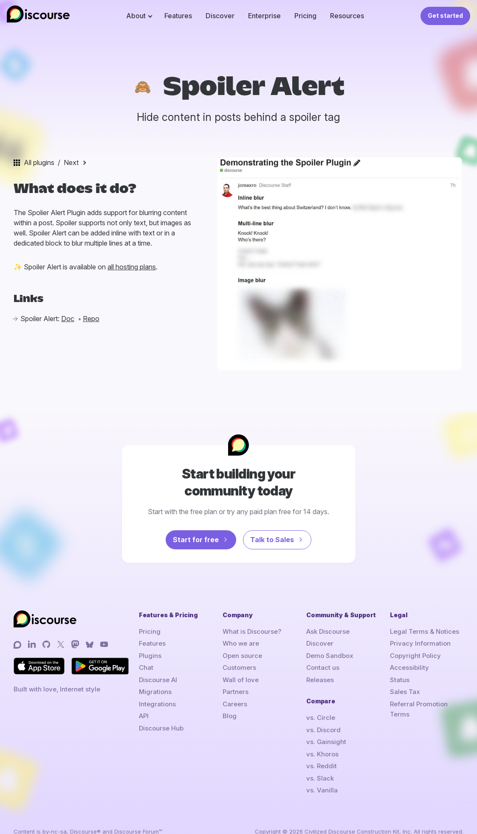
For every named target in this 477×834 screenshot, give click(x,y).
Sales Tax (405, 692)
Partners (235, 692)
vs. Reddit (321, 766)
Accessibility (409, 667)
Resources (347, 15)
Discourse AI (158, 680)
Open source (242, 656)
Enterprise (264, 15)
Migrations (155, 692)
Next (71, 162)
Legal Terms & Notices (424, 631)
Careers (235, 704)
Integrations (157, 704)
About (136, 15)
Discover (220, 15)
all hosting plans (131, 267)
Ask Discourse (328, 631)
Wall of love (241, 680)
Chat (146, 667)
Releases (320, 680)
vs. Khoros (322, 754)
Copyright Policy (415, 656)
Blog (230, 716)
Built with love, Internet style (57, 689)
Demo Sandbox (329, 656)
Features (178, 15)
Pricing (305, 15)
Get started (445, 15)
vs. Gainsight (326, 742)
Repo (91, 318)
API (144, 716)
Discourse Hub (161, 728)
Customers (239, 667)
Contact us (322, 667)
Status (399, 680)
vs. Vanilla (322, 790)
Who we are (241, 643)
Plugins (150, 656)
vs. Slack (320, 778)
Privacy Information (420, 643)
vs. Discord (323, 730)
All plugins (39, 162)
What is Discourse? (252, 631)
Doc (67, 318)
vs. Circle (320, 718)
